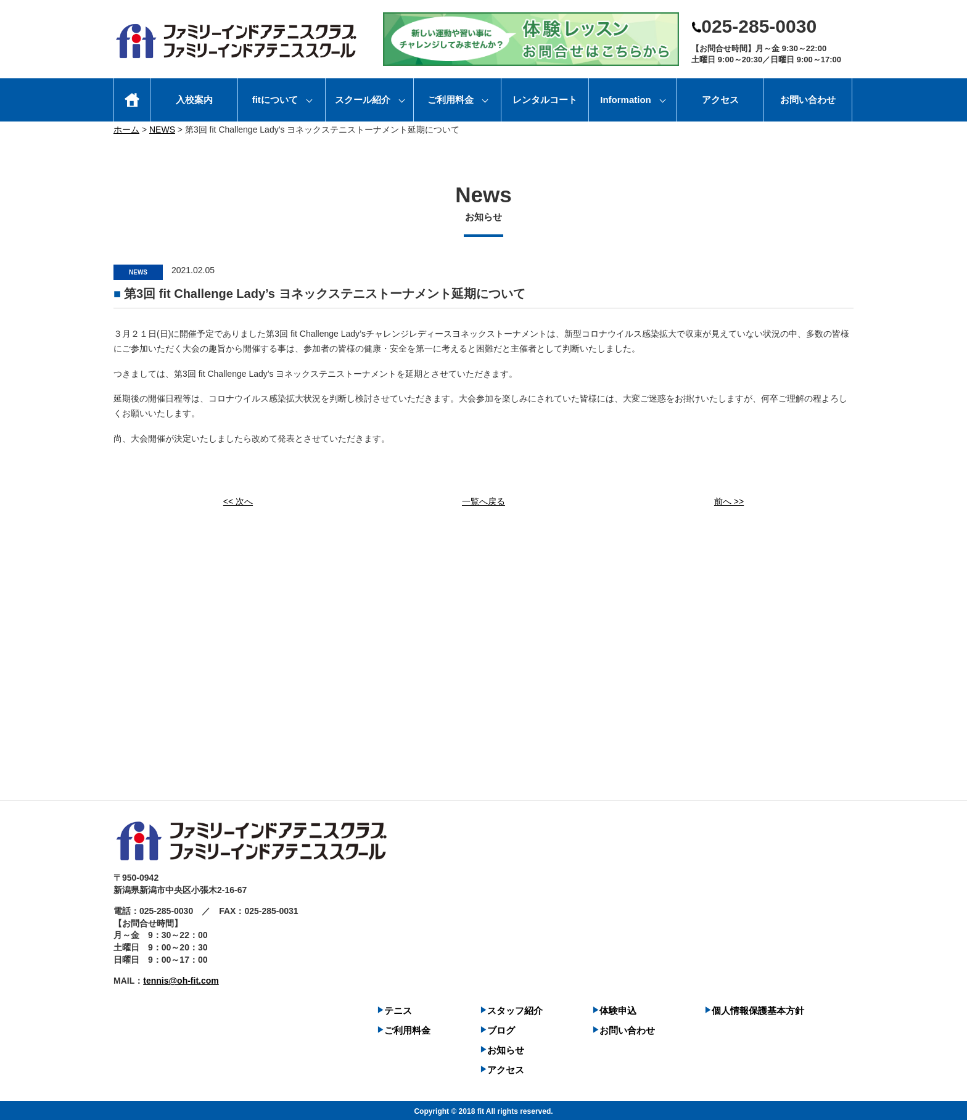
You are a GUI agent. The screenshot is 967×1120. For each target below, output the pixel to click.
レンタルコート (544, 99)
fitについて (275, 99)
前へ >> (729, 499)
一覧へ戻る (483, 499)
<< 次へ (238, 499)
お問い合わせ (808, 99)
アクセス (720, 99)
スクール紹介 (362, 99)
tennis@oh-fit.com (181, 979)
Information (625, 99)
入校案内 (194, 99)
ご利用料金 (450, 99)
